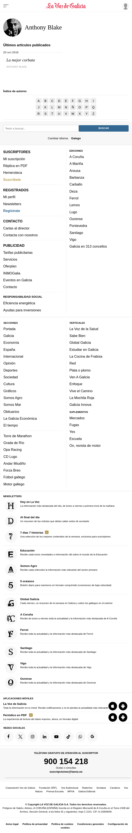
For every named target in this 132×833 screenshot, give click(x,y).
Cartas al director (16, 228)
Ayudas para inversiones (22, 310)
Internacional (13, 356)
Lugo (73, 212)
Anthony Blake (16, 66)
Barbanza (77, 177)
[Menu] (6, 6)
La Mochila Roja (82, 398)
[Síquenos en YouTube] (56, 736)
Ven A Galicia (80, 377)
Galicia (8, 336)
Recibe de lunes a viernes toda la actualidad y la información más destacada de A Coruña (61, 618)
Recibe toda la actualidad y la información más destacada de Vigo (48, 667)
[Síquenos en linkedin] (44, 736)
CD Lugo (10, 456)
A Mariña (76, 163)
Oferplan (9, 266)
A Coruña (77, 157)
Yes (72, 432)
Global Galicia (80, 342)
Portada (9, 329)
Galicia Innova (80, 404)
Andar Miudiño (14, 463)
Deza (74, 191)
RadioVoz (87, 788)
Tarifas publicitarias (18, 252)
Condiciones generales (90, 824)
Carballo (76, 184)
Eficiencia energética (19, 303)
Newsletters (12, 204)
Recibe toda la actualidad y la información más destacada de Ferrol (49, 634)
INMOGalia (11, 273)
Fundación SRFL (48, 788)
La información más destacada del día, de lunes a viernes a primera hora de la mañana (60, 506)
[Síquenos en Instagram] (32, 736)
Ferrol (74, 198)
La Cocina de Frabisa (86, 356)
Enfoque (76, 384)
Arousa (75, 170)
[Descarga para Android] (123, 706)
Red (73, 363)
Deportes (10, 370)
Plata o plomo (80, 370)
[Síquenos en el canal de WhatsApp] (80, 736)
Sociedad (10, 377)
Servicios (10, 259)
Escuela (76, 438)
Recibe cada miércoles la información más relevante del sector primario (51, 570)
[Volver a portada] (66, 6)
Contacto (10, 287)
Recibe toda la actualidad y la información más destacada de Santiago (50, 652)
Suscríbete (12, 179)
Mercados (77, 418)
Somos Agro (12, 398)
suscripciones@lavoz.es (65, 771)
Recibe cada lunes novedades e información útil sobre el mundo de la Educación (56, 555)
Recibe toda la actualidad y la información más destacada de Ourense (50, 682)
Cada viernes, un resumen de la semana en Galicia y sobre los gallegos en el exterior (59, 603)
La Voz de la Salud (84, 329)
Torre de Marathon (17, 436)
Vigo (73, 239)
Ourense (76, 219)
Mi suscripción (14, 159)
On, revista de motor (85, 445)
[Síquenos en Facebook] (8, 736)
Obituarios (11, 411)
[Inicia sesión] (125, 6)
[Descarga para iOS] (112, 706)
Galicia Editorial (86, 791)
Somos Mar (12, 404)
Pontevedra (78, 226)
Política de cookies (62, 824)
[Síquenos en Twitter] (20, 736)
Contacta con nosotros (20, 235)
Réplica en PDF (15, 166)
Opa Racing (12, 449)
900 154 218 (66, 761)
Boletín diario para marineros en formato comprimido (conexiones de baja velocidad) (58, 585)
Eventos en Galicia (17, 280)
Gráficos (9, 391)
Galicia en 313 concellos (88, 246)
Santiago (76, 232)
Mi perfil (9, 197)
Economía (11, 342)
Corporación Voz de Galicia (20, 788)
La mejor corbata (20, 60)
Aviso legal (12, 824)
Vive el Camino (81, 391)
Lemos (75, 205)
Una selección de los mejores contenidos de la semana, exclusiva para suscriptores (58, 536)
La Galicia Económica (20, 418)
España (9, 349)
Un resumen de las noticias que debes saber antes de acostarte (47, 521)
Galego (76, 138)
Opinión (9, 363)
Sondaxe (101, 788)
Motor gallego (13, 484)
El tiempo (10, 425)
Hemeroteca (12, 172)
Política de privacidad (34, 824)
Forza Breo (12, 470)
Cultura (9, 384)
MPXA (70, 791)
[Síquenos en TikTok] (68, 736)
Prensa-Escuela (55, 791)
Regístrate (11, 211)
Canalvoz (115, 788)
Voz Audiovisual (69, 788)
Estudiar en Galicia (84, 349)
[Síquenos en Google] (92, 736)
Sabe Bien (78, 336)
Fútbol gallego (14, 477)
